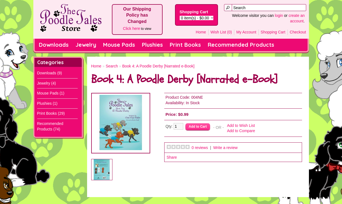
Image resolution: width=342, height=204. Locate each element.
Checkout (298, 32)
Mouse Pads (119, 44)
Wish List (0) (221, 32)
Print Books (185, 44)
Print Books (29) (51, 113)
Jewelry (86, 44)
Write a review (225, 147)
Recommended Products (241, 44)
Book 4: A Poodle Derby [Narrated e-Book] (158, 66)
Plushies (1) (47, 103)
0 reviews (200, 147)
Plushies (152, 44)
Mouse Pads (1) (50, 93)
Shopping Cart (273, 32)
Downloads (54, 44)
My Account (246, 32)
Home (201, 32)
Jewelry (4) (46, 83)
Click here (131, 28)
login (279, 15)
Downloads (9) (49, 73)
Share (172, 157)
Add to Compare (241, 131)
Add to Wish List (241, 125)
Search (112, 66)
